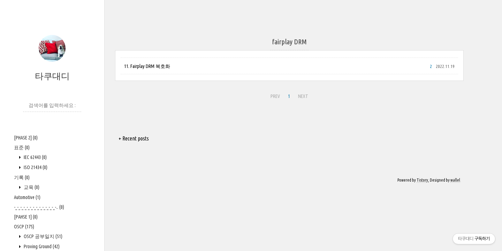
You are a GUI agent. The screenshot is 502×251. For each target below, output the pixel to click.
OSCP (24, 226)
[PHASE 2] (26, 137)
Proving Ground (41, 246)
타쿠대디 (52, 76)
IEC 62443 (35, 157)
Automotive (27, 197)
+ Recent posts (134, 138)
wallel (455, 180)
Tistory (422, 180)
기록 (22, 177)
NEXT (303, 96)
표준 (22, 147)
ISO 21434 (35, 167)
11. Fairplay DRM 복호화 (147, 66)
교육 (31, 187)
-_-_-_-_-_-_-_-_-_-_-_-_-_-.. (39, 207)
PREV (275, 96)
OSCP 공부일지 (42, 236)
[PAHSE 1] (26, 217)
